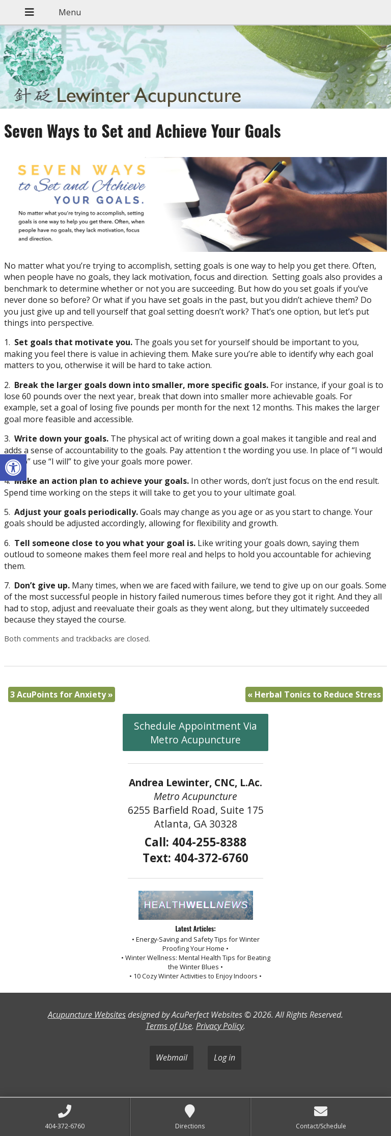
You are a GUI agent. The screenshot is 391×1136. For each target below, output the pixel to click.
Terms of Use (169, 1025)
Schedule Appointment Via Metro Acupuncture (195, 732)
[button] (13, 467)
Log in (224, 1057)
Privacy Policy (219, 1025)
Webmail (171, 1057)
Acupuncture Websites (87, 1014)
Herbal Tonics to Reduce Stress (314, 694)
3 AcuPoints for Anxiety (61, 694)
